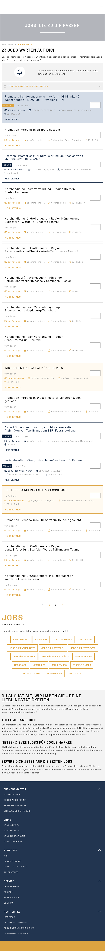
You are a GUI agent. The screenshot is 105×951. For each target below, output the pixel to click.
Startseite (8, 44)
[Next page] (62, 605)
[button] (52, 86)
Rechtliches (52, 911)
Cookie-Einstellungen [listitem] (16, 933)
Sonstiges (52, 850)
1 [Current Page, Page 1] (49, 605)
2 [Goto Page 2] (55, 605)
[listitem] (52, 794)
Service (52, 881)
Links (52, 819)
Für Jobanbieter (52, 789)
